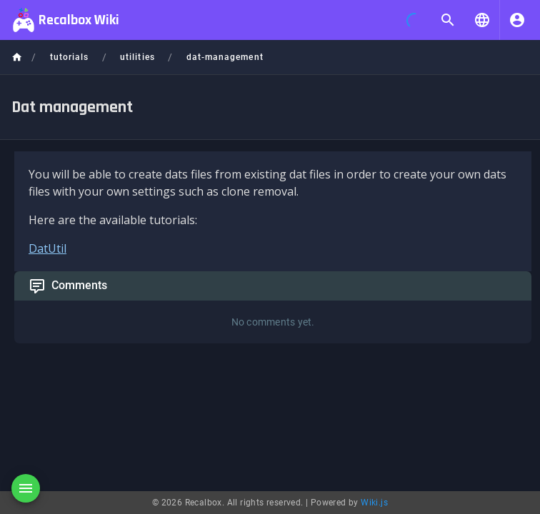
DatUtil (47, 248)
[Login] (517, 20)
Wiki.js (374, 503)
